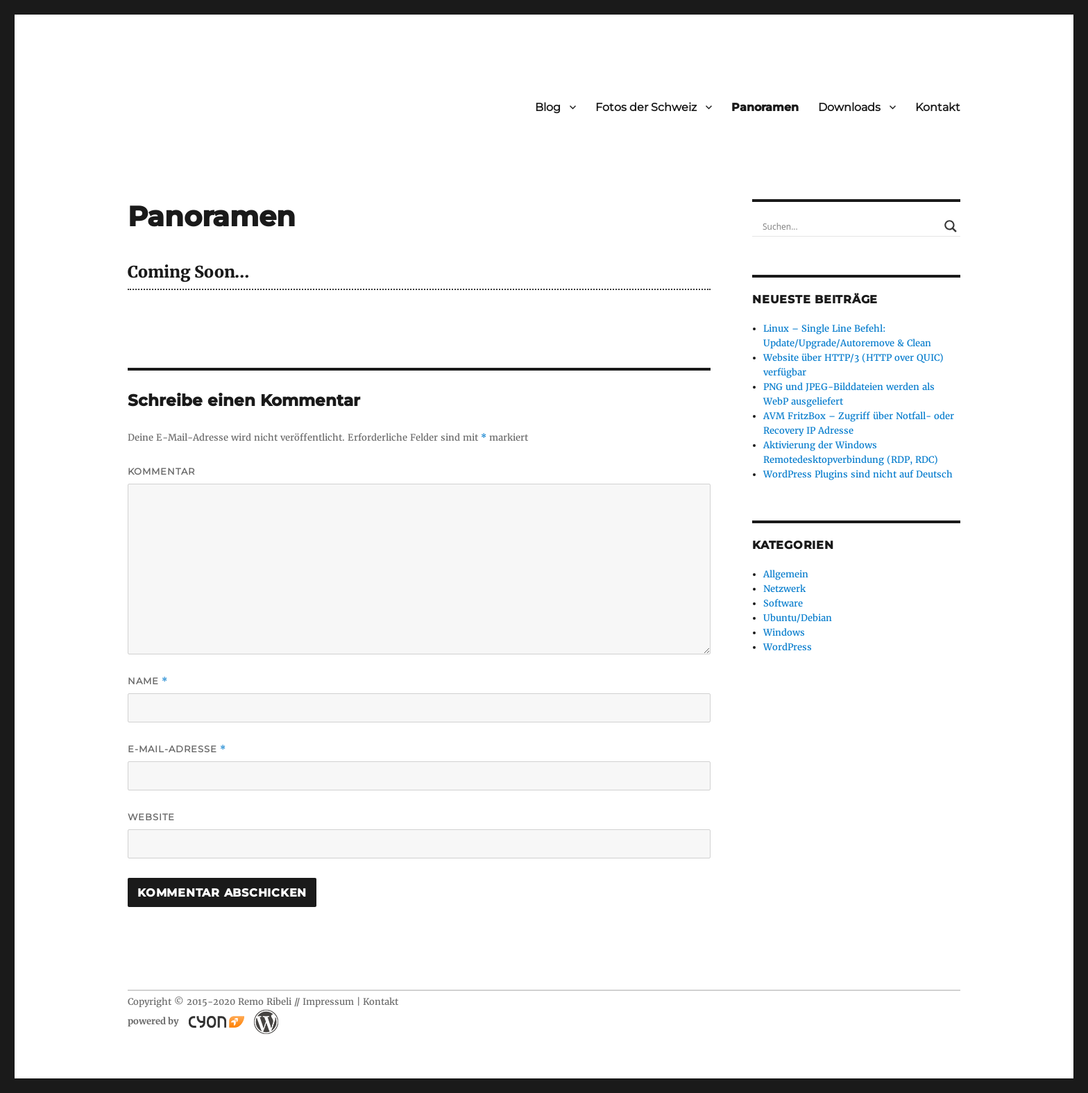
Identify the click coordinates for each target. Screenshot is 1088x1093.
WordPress (787, 647)
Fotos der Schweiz (646, 107)
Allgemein (785, 574)
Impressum (328, 1002)
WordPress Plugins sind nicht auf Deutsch (858, 474)
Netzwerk (784, 589)
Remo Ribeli (264, 1002)
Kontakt (937, 107)
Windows (784, 632)
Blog (548, 107)
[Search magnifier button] (950, 226)
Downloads (849, 107)
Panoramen (765, 107)
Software (783, 603)
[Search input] (850, 226)
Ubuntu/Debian (797, 618)
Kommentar (161, 471)
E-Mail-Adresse (177, 749)
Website (151, 816)
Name (148, 681)
